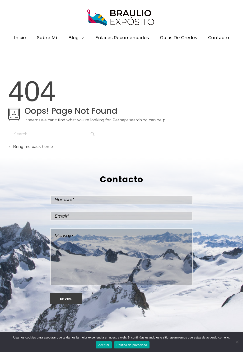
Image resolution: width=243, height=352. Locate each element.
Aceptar (103, 345)
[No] (237, 341)
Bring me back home (30, 146)
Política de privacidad (132, 345)
